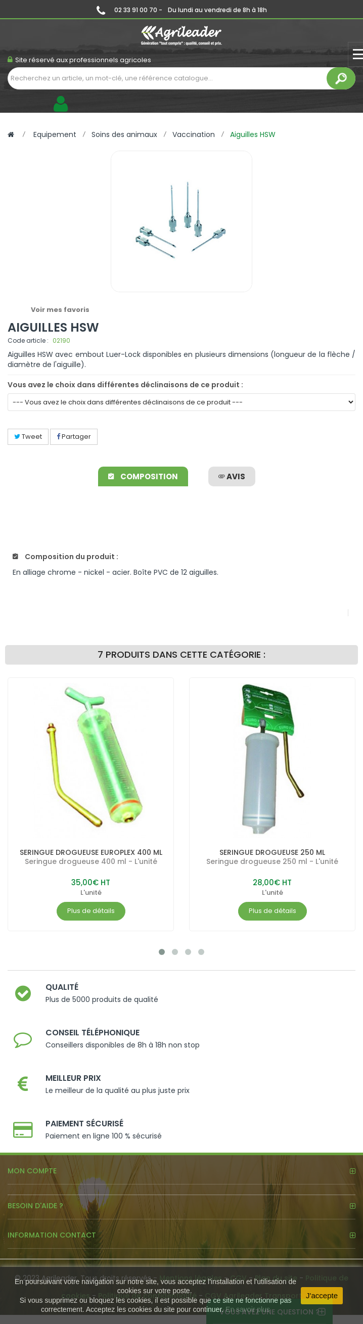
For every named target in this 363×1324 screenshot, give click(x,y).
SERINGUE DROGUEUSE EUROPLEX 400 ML (91, 852)
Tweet (28, 436)
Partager (74, 436)
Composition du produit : (65, 557)
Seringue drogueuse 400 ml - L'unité (91, 861)
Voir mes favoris (60, 309)
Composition (143, 476)
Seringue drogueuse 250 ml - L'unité (272, 861)
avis (231, 476)
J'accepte (322, 1295)
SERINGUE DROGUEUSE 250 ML (272, 852)
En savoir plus (247, 1309)
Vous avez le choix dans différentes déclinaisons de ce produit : (125, 384)
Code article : (28, 340)
